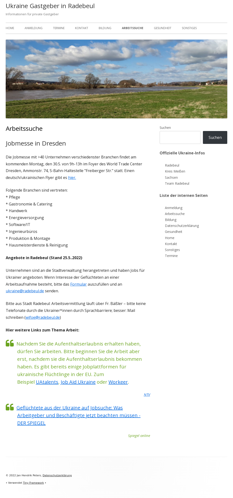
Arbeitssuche (132, 28)
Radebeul (172, 165)
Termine (59, 28)
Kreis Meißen (175, 171)
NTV (147, 394)
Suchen (165, 127)
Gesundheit (162, 28)
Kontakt (81, 28)
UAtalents (47, 382)
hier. (72, 177)
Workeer (118, 382)
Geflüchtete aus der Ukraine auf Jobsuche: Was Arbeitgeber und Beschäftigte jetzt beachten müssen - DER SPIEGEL (78, 415)
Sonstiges (189, 28)
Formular (78, 284)
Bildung (105, 28)
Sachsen (171, 177)
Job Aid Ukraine (78, 382)
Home (10, 28)
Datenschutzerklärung (182, 225)
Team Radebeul (177, 183)
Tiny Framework (33, 482)
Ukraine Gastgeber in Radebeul (50, 5)
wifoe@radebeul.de (43, 317)
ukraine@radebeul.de (25, 291)
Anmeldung (34, 28)
